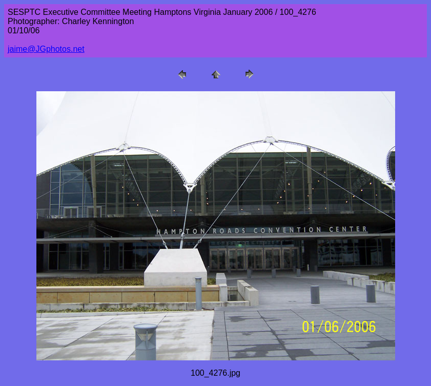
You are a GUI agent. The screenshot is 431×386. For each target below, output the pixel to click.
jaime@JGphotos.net (46, 49)
